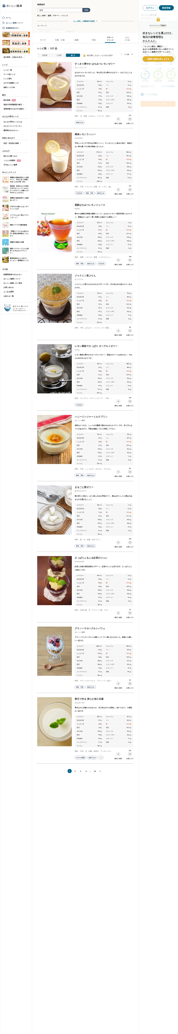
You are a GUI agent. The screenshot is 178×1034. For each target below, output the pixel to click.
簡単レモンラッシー (85, 134)
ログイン (150, 7)
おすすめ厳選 (80, 758)
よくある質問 (9, 291)
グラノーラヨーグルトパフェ (90, 628)
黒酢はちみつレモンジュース (90, 204)
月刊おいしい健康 (10, 165)
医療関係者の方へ (13, 28)
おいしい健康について (14, 23)
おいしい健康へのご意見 (13, 283)
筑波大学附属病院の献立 (13, 104)
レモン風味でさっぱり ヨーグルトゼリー (96, 346)
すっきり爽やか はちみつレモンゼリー (95, 63)
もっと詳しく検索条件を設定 (84, 21)
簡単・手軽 (89, 193)
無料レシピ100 (9, 87)
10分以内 (79, 193)
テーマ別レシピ (9, 74)
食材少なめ (79, 122)
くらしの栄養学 (12, 160)
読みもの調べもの (10, 156)
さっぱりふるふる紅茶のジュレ (91, 557)
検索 (86, 10)
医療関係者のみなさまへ (13, 274)
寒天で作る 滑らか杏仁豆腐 (89, 698)
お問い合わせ (9, 287)
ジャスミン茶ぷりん (85, 275)
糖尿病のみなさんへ (11, 130)
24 (95, 771)
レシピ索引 (8, 78)
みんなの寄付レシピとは (13, 122)
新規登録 (166, 7)
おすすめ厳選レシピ (11, 83)
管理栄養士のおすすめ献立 (14, 109)
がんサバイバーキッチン (13, 126)
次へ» (101, 771)
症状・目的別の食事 (11, 143)
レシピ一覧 (8, 70)
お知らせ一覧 (9, 296)
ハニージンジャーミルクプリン (91, 416)
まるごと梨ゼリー (84, 487)
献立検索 (10, 100)
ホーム (8, 18)
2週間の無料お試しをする (158, 59)
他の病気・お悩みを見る (13, 57)
